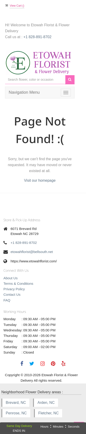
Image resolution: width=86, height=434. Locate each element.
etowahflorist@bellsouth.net (32, 252)
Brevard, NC (16, 403)
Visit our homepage (40, 180)
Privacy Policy (14, 289)
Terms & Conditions (18, 283)
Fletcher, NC (48, 413)
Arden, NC (46, 403)
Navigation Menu (24, 92)
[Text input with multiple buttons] (35, 79)
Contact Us (11, 294)
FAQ (6, 300)
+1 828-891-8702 (37, 37)
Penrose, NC (16, 413)
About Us (10, 278)
